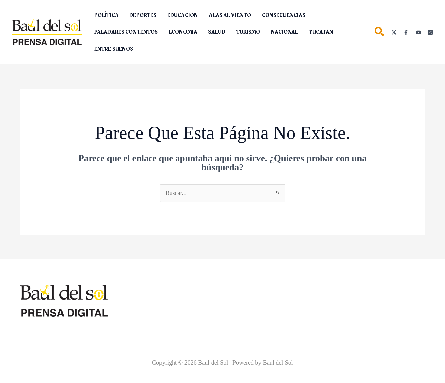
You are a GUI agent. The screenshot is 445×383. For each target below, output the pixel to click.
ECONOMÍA (183, 32)
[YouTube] (418, 32)
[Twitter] (394, 32)
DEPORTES (142, 15)
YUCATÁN (321, 32)
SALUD (216, 32)
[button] (380, 33)
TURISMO (248, 32)
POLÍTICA (106, 15)
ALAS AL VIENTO (230, 15)
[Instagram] (430, 32)
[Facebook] (406, 32)
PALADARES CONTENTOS (126, 32)
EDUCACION (182, 15)
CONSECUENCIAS (283, 15)
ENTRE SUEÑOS (113, 49)
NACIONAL (284, 32)
